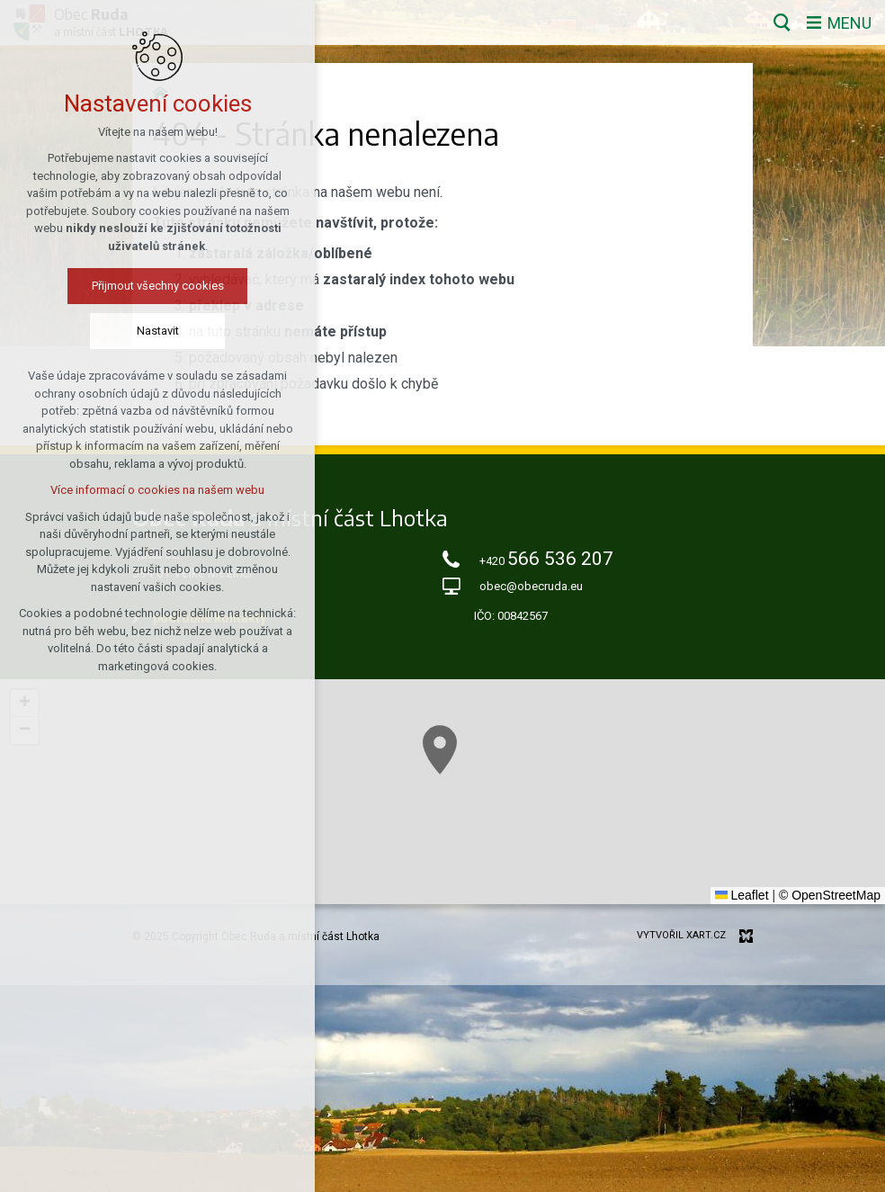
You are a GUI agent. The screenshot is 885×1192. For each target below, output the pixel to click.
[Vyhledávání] (782, 22)
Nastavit (158, 330)
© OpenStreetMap (830, 895)
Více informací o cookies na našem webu (157, 490)
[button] (440, 750)
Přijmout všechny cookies (158, 285)
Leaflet (742, 895)
